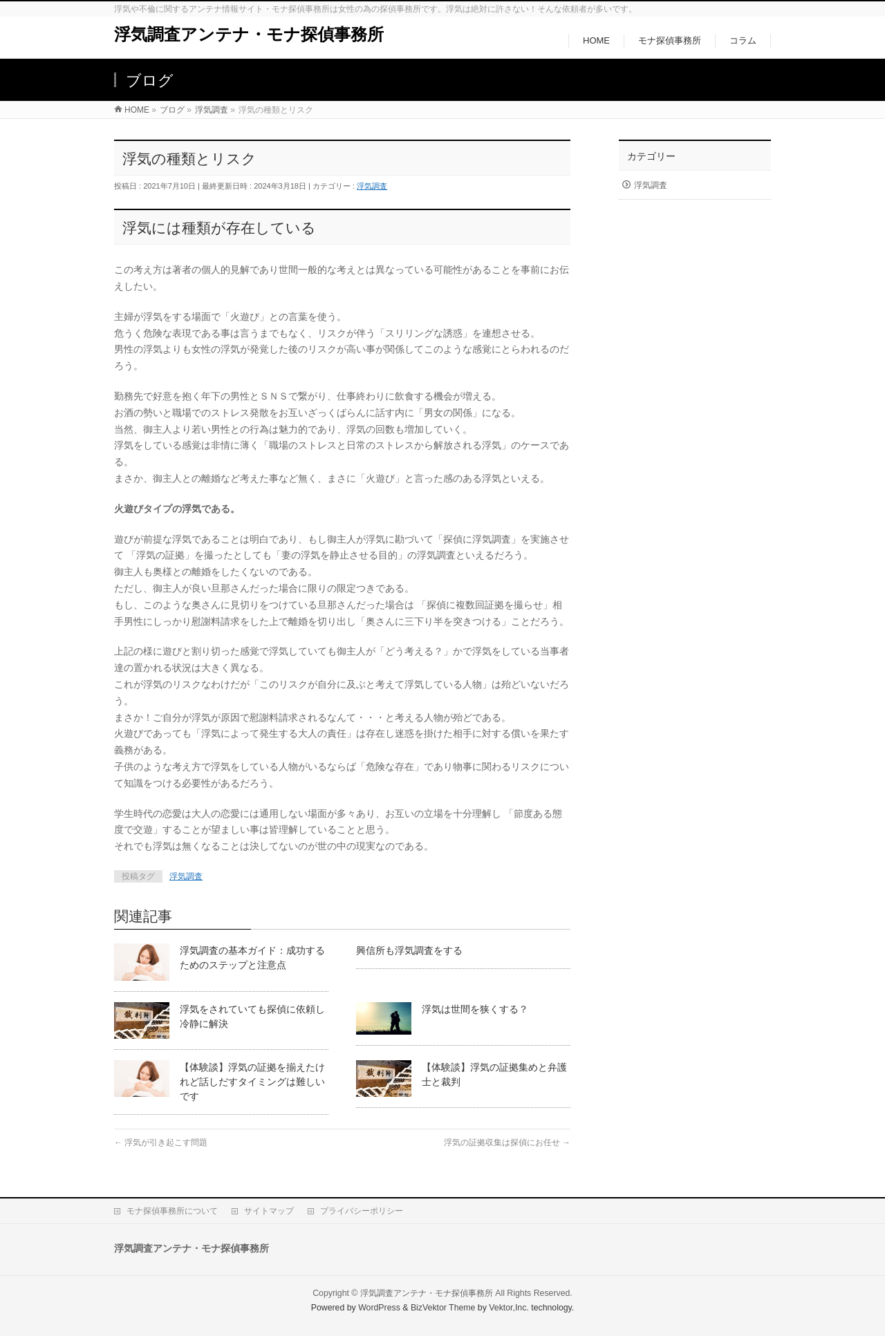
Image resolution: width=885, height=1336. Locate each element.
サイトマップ (269, 1211)
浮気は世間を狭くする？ (475, 1009)
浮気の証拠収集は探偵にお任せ (507, 1142)
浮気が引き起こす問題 (160, 1142)
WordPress (379, 1308)
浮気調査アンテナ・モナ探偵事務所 (249, 34)
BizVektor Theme (443, 1308)
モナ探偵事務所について (172, 1211)
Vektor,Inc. (509, 1308)
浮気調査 (372, 186)
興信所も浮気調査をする (409, 950)
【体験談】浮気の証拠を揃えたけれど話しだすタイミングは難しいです (252, 1082)
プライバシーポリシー (361, 1211)
